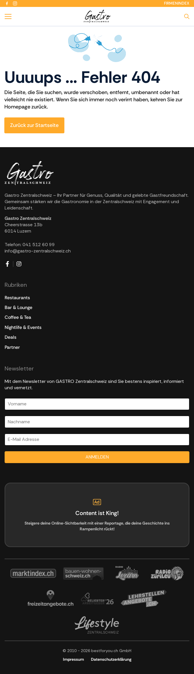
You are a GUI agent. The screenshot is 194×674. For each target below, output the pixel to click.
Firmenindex (176, 3)
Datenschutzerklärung (111, 659)
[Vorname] (97, 404)
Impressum (73, 659)
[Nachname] (97, 422)
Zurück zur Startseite (34, 125)
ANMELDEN (97, 457)
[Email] (97, 439)
